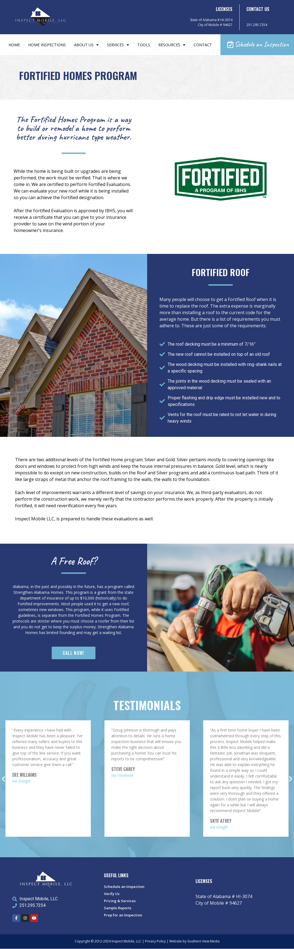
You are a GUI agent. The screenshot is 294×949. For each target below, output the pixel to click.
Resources (171, 45)
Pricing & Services (120, 901)
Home (14, 44)
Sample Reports (117, 908)
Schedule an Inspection (124, 886)
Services (118, 45)
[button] (257, 45)
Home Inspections (47, 44)
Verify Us (112, 893)
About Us (86, 45)
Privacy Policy (155, 941)
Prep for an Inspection (123, 915)
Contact (203, 44)
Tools (143, 44)
